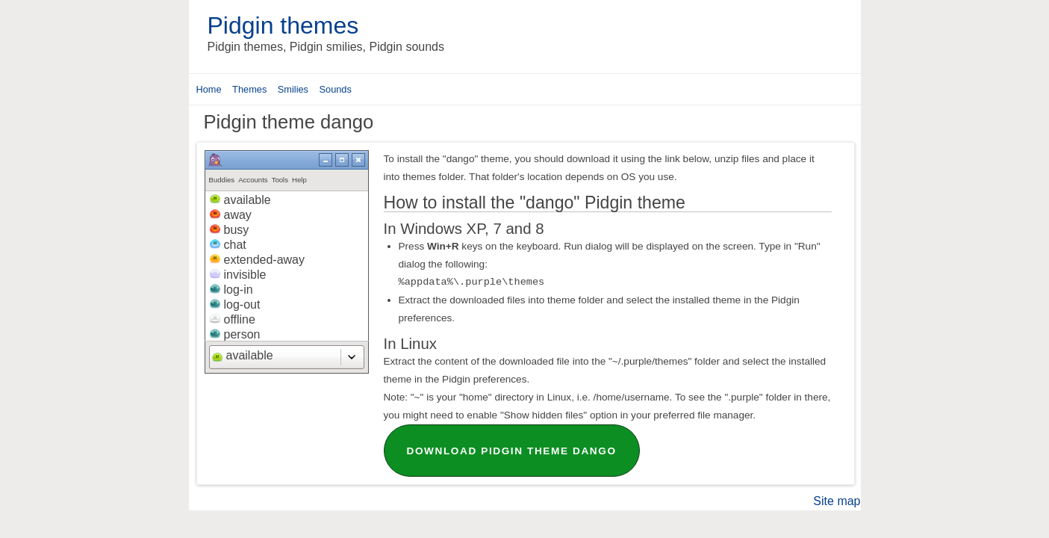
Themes (249, 89)
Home (209, 89)
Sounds (335, 89)
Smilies (293, 89)
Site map (836, 501)
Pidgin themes (283, 25)
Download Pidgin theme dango (512, 451)
